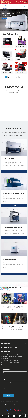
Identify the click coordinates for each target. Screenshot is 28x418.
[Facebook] (7, 409)
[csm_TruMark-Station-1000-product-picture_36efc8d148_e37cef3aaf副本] (14, 246)
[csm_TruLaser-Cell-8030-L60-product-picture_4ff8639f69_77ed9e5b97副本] (14, 146)
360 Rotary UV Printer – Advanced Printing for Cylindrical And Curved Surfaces (7, 71)
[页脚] (14, 405)
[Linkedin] (10, 409)
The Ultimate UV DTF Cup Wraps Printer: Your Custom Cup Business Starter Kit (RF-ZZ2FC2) (20, 71)
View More (14, 171)
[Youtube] (15, 409)
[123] (14, 181)
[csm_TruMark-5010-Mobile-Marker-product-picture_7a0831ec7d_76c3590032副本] (14, 214)
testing (7, 45)
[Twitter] (12, 409)
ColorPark (5, 403)
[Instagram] (18, 409)
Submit (8, 394)
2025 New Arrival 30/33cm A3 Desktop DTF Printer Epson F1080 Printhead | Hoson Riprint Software (20, 58)
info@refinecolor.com (12, 364)
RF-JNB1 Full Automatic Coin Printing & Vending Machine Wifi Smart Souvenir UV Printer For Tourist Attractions (20, 45)
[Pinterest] (21, 409)
